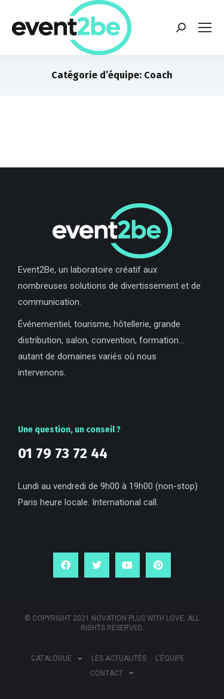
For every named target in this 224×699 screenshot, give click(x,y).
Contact (112, 673)
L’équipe (170, 658)
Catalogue (56, 658)
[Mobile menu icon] (205, 27)
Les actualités (118, 658)
